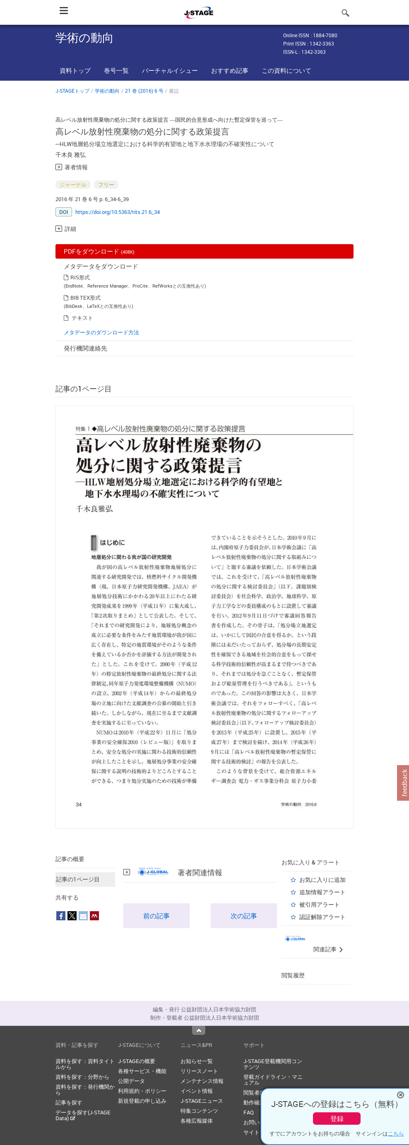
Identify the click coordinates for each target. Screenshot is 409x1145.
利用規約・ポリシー (142, 1091)
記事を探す (68, 1102)
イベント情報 (196, 1091)
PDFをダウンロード (99, 251)
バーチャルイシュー (170, 70)
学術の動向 (107, 90)
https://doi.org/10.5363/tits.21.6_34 (117, 212)
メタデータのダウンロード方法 (101, 332)
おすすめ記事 (229, 70)
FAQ (248, 1112)
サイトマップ (259, 1132)
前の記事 (156, 915)
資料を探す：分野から (82, 1076)
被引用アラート (319, 904)
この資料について (286, 70)
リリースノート (199, 1071)
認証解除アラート (322, 917)
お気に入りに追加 (322, 879)
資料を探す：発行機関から (85, 1089)
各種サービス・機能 (142, 1071)
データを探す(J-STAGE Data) (83, 1115)
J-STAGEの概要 (136, 1061)
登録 (337, 1118)
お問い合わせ (259, 1122)
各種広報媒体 (196, 1120)
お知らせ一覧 (196, 1061)
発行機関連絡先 (85, 348)
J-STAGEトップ (72, 90)
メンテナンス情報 (202, 1081)
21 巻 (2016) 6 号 (144, 90)
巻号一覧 (116, 70)
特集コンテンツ (199, 1110)
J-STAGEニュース (201, 1100)
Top (198, 1030)
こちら (396, 1133)
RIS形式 (80, 277)
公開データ (131, 1081)
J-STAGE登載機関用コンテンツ (272, 1064)
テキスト (82, 318)
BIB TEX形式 (85, 297)
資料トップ (75, 70)
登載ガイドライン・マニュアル (273, 1079)
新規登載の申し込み (142, 1100)
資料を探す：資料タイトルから (85, 1064)
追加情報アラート (322, 892)
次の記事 (244, 915)
